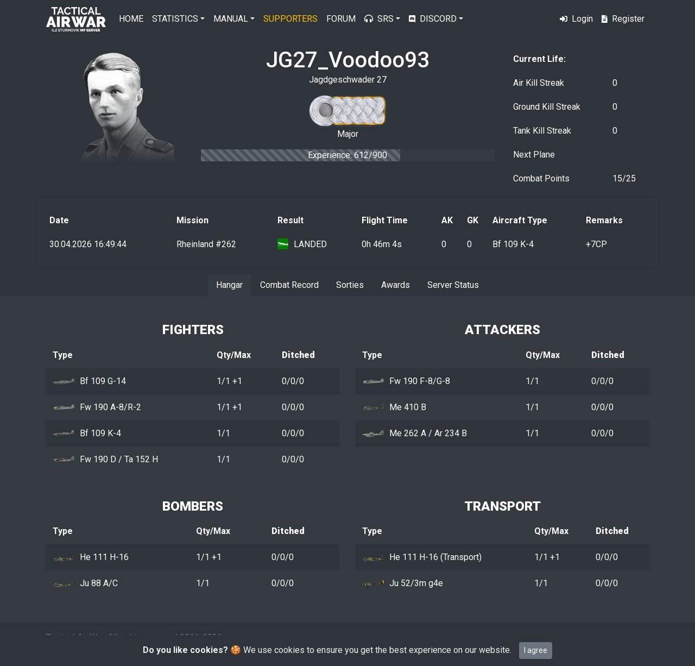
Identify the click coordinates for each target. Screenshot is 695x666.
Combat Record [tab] (289, 285)
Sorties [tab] (350, 285)
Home (131, 19)
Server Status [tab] (453, 285)
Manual (230, 19)
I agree (535, 650)
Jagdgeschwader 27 (348, 79)
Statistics (175, 19)
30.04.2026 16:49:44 (88, 244)
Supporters (290, 19)
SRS (379, 19)
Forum (341, 19)
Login (576, 19)
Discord (433, 19)
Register (623, 19)
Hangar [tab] (229, 285)
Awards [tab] (395, 285)
